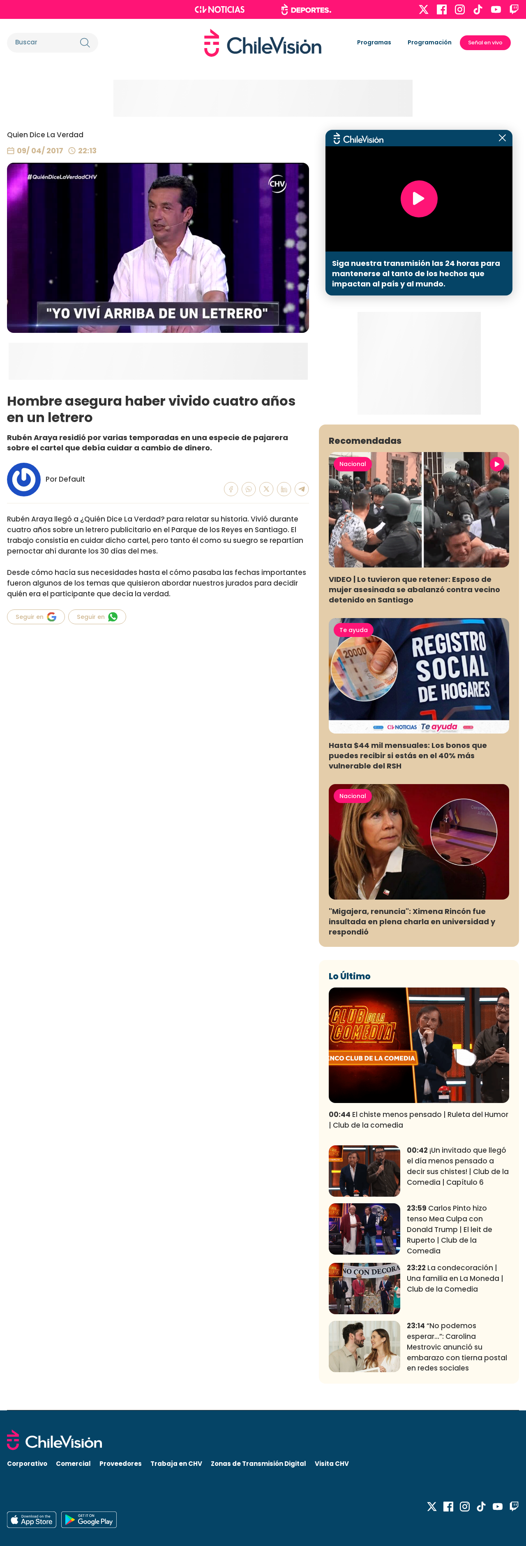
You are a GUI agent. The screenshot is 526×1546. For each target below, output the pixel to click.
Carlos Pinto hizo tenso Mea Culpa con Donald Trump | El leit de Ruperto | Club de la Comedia (449, 1229)
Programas (374, 42)
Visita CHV (332, 1463)
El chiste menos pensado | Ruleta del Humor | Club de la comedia (418, 1120)
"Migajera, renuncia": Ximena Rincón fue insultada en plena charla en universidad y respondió (412, 921)
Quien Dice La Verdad (45, 135)
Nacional (352, 464)
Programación (430, 42)
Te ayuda (353, 630)
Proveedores (120, 1463)
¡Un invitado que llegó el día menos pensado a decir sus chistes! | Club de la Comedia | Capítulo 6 (458, 1166)
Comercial (73, 1463)
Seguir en (36, 616)
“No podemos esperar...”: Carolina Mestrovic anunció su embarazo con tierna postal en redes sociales (457, 1347)
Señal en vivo (485, 42)
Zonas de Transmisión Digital (258, 1463)
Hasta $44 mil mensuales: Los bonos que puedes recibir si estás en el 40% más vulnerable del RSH (408, 755)
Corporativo (27, 1463)
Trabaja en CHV (176, 1463)
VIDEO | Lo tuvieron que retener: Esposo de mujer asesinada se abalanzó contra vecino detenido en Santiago (414, 589)
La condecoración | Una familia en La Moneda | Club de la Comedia (455, 1278)
